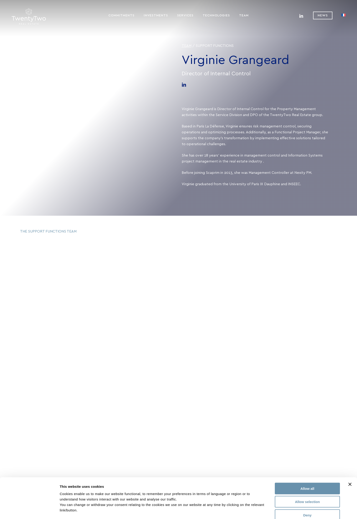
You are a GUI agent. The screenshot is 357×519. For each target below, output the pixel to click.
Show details (239, 510)
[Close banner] (350, 469)
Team (186, 46)
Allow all (307, 474)
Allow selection (307, 487)
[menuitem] (344, 15)
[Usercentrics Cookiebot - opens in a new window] (29, 510)
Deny (307, 500)
